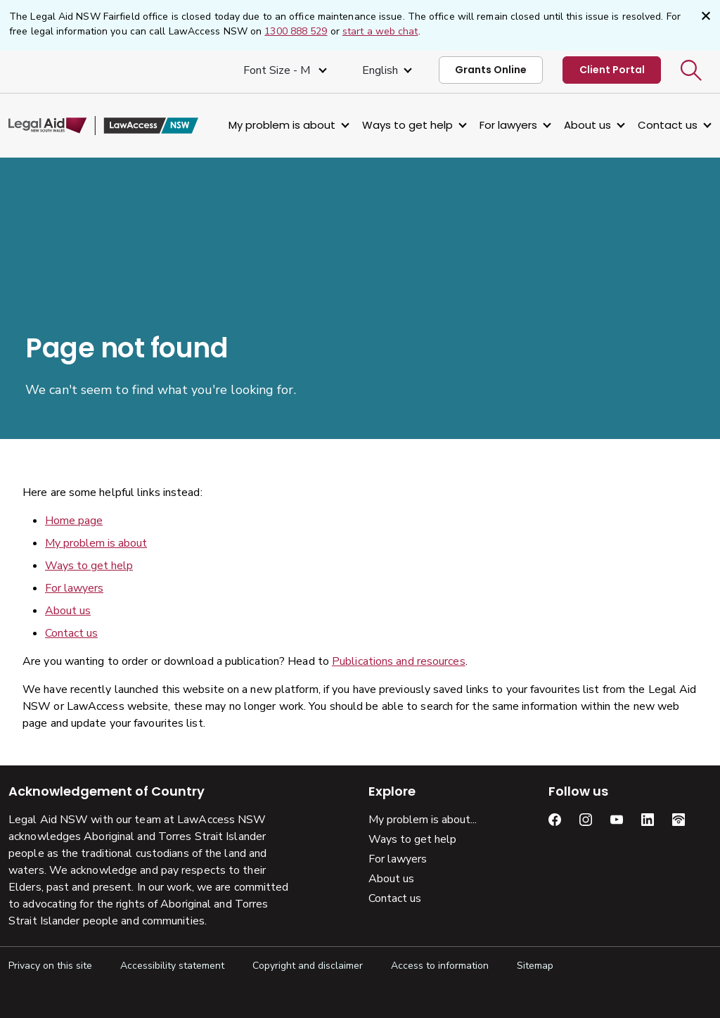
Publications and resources (398, 661)
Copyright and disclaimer (307, 965)
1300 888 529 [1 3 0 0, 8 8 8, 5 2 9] (295, 31)
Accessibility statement (172, 965)
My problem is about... (422, 819)
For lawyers (508, 124)
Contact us (668, 124)
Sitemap (535, 965)
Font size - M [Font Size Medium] (278, 70)
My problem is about (282, 124)
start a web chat (380, 31)
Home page (74, 520)
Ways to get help (407, 124)
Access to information (440, 965)
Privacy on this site (50, 965)
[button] (691, 70)
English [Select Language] (380, 70)
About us (587, 124)
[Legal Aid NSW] (103, 126)
